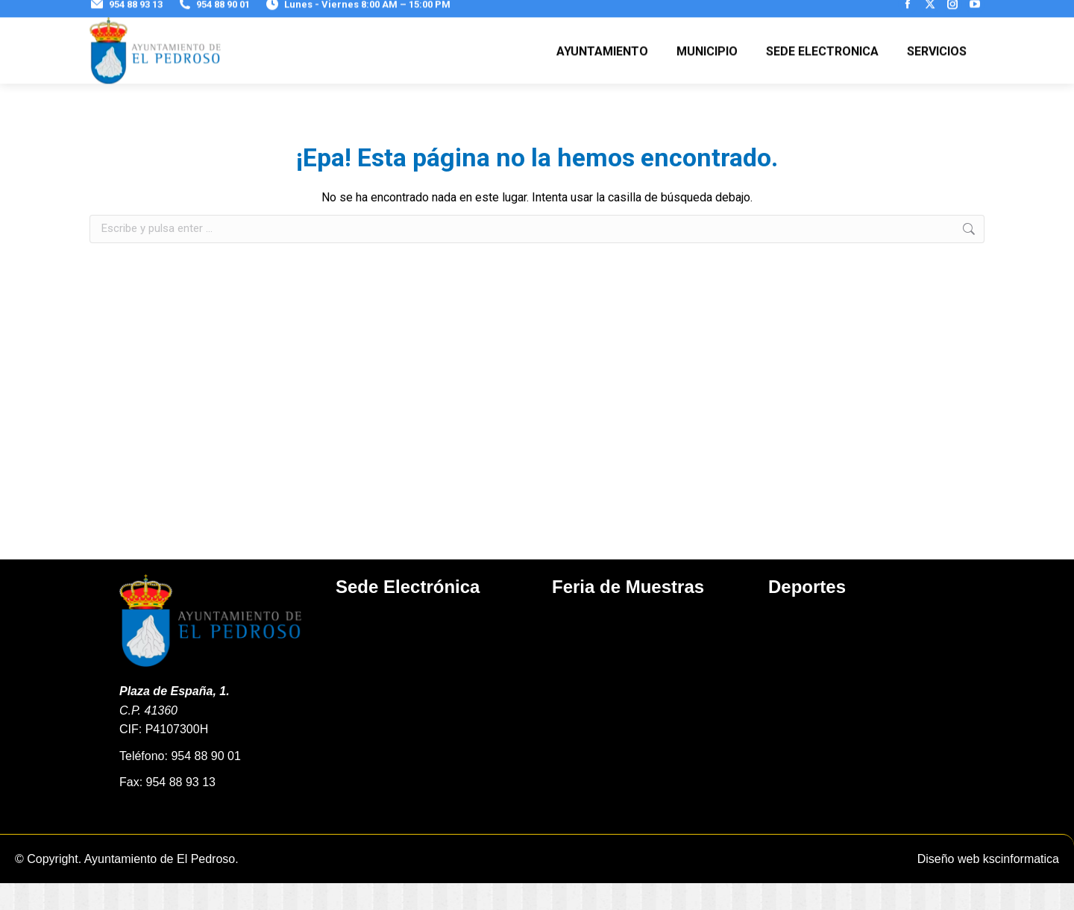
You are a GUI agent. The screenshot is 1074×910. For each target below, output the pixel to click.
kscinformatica (1021, 885)
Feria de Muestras (628, 613)
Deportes (807, 613)
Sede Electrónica (408, 613)
